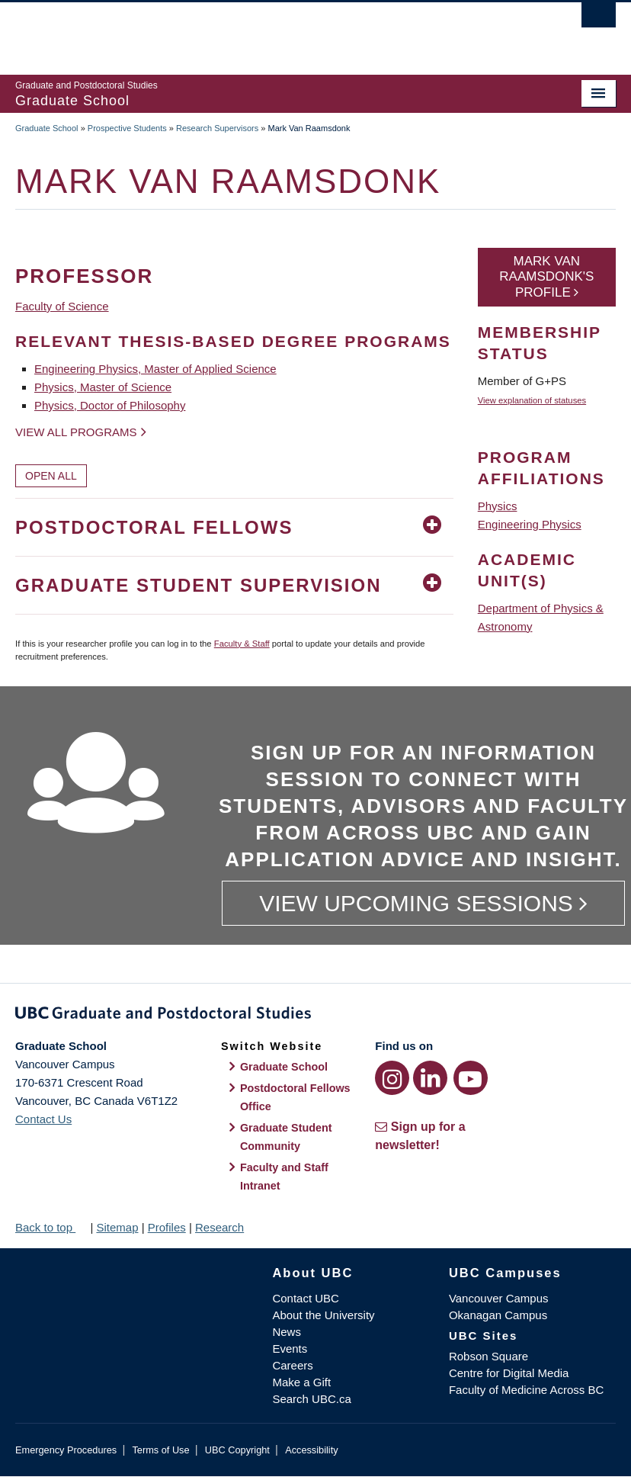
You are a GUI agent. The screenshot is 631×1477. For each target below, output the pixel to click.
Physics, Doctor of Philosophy (109, 405)
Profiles (167, 1227)
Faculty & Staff (242, 643)
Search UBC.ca (311, 1398)
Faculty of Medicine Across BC (526, 1389)
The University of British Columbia (270, 31)
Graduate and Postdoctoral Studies (315, 1016)
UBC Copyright (237, 1450)
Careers (292, 1365)
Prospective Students (127, 128)
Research (219, 1227)
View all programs (76, 431)
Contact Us (43, 1119)
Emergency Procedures (66, 1450)
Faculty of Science (62, 306)
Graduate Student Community (286, 1137)
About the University (323, 1314)
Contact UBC (305, 1298)
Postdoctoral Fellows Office (295, 1097)
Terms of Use (160, 1450)
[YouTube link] (470, 1078)
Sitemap (117, 1227)
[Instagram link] (392, 1078)
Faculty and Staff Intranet (284, 1176)
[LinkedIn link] (430, 1078)
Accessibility (311, 1450)
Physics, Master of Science (102, 386)
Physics (497, 505)
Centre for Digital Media (509, 1372)
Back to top (51, 1227)
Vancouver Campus (499, 1298)
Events (289, 1348)
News (286, 1331)
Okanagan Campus (498, 1314)
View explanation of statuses (532, 400)
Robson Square (488, 1356)
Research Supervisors (217, 128)
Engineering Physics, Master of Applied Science (155, 368)
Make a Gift (301, 1382)
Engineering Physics (529, 524)
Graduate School (46, 128)
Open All (51, 476)
